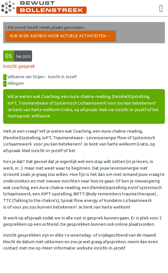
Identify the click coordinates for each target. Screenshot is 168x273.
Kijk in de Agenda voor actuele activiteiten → (60, 36)
